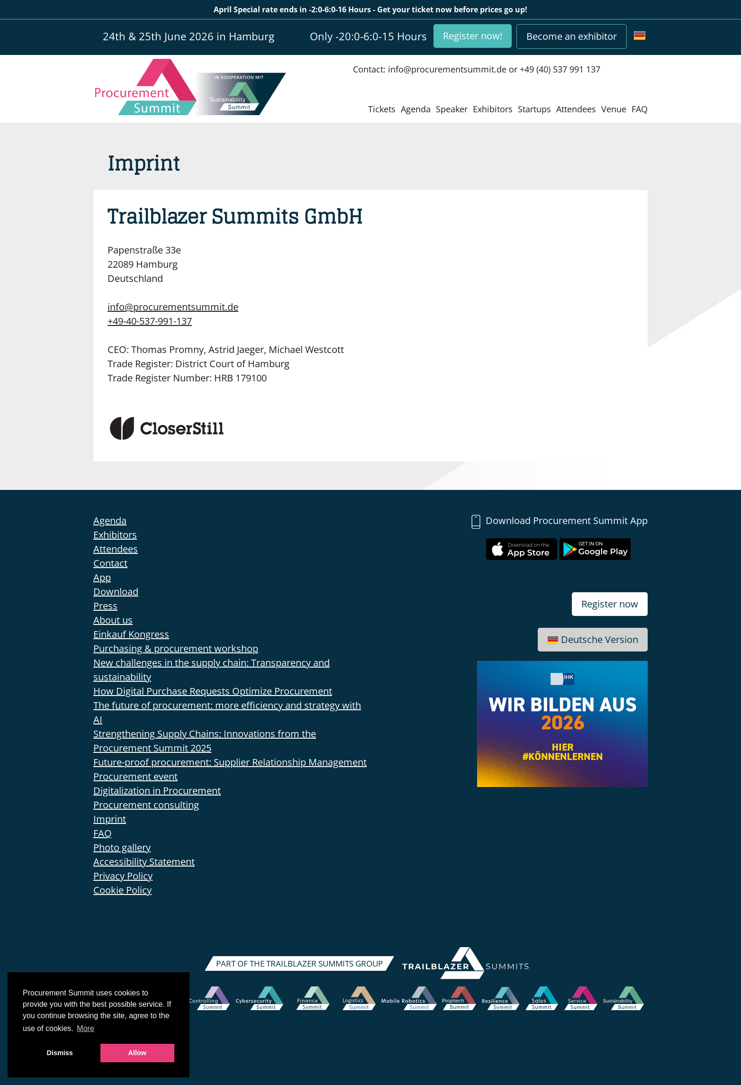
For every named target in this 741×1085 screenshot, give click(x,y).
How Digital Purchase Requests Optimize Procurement (212, 691)
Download (115, 591)
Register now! (472, 35)
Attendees (576, 109)
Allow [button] (137, 1053)
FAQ (640, 109)
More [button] (85, 1028)
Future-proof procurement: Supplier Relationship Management (230, 762)
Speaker (452, 109)
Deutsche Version (592, 639)
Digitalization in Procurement (157, 790)
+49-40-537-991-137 (150, 321)
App (102, 577)
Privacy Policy (123, 875)
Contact (110, 563)
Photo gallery (122, 847)
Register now (609, 603)
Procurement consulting (146, 804)
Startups (534, 109)
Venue (613, 109)
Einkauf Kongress (131, 634)
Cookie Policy (122, 890)
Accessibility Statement (144, 861)
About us (113, 620)
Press (105, 605)
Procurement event (135, 776)
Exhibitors (493, 109)
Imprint (109, 819)
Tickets (382, 109)
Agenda (416, 109)
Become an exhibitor (571, 36)
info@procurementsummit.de (173, 306)
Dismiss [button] (60, 1053)
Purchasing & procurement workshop (175, 648)
